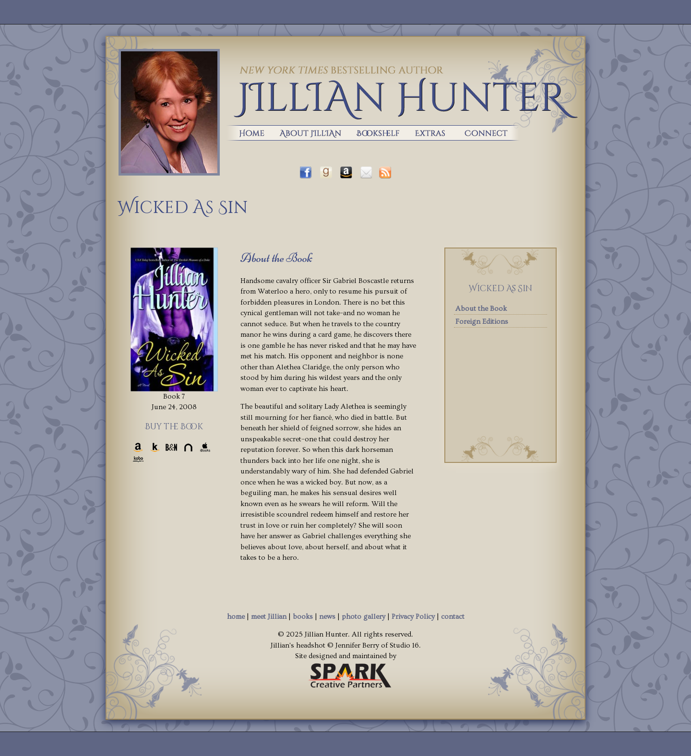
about (309, 133)
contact (453, 617)
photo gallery (363, 617)
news (327, 617)
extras (430, 133)
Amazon (138, 447)
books (376, 133)
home (246, 133)
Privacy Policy (413, 617)
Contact (491, 133)
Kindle (155, 447)
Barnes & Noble (172, 447)
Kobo (138, 459)
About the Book (481, 309)
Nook (188, 447)
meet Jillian (268, 617)
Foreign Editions (481, 322)
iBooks (205, 447)
